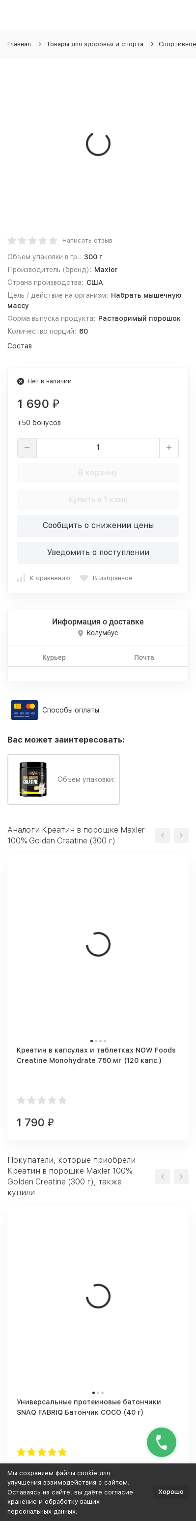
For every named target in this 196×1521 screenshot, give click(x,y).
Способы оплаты (70, 710)
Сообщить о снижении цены (98, 525)
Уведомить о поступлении (98, 552)
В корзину (98, 472)
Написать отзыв (87, 240)
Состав (19, 346)
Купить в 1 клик (98, 499)
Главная (19, 44)
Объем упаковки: (63, 779)
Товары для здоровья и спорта (94, 44)
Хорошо (171, 1491)
